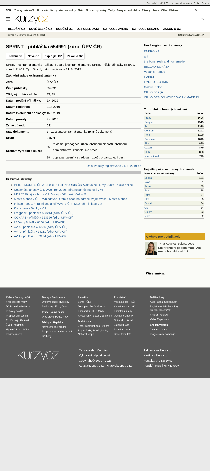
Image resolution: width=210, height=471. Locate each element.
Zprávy (18, 10)
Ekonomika (84, 311)
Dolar (64, 306)
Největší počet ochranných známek (169, 169)
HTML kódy (171, 365)
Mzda (58, 316)
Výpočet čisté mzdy (16, 302)
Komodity (70, 10)
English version (159, 325)
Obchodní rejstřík (155, 3)
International (151, 156)
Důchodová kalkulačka (18, 306)
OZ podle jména (115, 28)
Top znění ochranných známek (165, 109)
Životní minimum (15, 325)
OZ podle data (88, 28)
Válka (164, 10)
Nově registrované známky (163, 45)
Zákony (146, 10)
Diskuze (173, 10)
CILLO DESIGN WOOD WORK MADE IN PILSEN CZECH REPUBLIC (174, 97)
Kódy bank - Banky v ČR (30, 208)
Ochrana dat (87, 350)
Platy (65, 316)
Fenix (147, 190)
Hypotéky (101, 10)
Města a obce (121, 302)
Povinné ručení (14, 334)
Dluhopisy (83, 306)
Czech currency (158, 329)
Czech (148, 147)
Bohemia (149, 139)
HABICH (149, 77)
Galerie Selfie (153, 87)
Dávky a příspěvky (52, 322)
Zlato (81, 10)
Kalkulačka (134, 10)
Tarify (111, 10)
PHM (88, 330)
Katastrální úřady (123, 311)
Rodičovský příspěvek (17, 320)
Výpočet (25, 297)
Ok (146, 207)
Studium (206, 3)
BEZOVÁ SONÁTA (156, 66)
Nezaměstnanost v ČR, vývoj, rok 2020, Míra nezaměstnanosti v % (58, 189)
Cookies (102, 350)
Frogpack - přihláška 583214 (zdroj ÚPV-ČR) (44, 213)
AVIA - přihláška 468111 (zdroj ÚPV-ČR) (40, 231)
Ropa (81, 330)
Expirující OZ (53, 56)
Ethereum (106, 315)
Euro (57, 306)
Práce (156, 10)
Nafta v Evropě (86, 334)
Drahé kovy (84, 321)
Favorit (148, 203)
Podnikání (119, 297)
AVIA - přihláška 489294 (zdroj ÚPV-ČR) (40, 236)
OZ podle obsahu (145, 28)
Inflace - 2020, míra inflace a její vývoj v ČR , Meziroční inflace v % (58, 203)
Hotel (147, 134)
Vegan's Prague (154, 71)
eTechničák (165, 310)
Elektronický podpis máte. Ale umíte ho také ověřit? (179, 249)
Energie (121, 10)
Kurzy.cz (10, 35)
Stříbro (105, 326)
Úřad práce (48, 316)
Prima (147, 186)
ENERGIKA (152, 51)
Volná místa (57, 312)
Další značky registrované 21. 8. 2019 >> (114, 165)
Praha (147, 117)
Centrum (149, 130)
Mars (147, 216)
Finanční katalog (159, 314)
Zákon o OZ (75, 56)
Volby (153, 319)
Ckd (146, 199)
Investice (83, 297)
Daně (117, 334)
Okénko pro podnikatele (163, 236)
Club (147, 151)
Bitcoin (89, 10)
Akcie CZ (29, 10)
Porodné (61, 327)
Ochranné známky (26, 35)
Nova (147, 182)
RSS (158, 365)
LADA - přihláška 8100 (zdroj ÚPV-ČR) (39, 222)
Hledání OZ (15, 56)
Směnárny (47, 306)
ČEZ (88, 302)
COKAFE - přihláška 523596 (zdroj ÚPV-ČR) (43, 217)
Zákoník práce (121, 325)
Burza (81, 302)
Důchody (46, 336)
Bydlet (197, 3)
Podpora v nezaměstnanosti (57, 331)
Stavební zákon (122, 329)
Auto (152, 302)
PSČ (132, 302)
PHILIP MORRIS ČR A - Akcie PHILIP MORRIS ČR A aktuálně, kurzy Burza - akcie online (73, 185)
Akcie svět (42, 10)
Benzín (96, 330)
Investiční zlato (92, 326)
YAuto (178, 3)
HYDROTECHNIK (156, 82)
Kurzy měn (56, 10)
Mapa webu (163, 319)
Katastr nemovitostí (124, 306)
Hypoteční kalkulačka (17, 329)
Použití (148, 365)
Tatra (147, 194)
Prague (148, 122)
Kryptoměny (84, 315)
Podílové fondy (97, 306)
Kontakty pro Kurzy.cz (157, 360)
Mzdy (101, 311)
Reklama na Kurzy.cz (157, 350)
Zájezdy (169, 3)
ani (146, 56)
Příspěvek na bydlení (17, 315)
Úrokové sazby (50, 302)
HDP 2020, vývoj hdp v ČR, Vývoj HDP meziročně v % (50, 194)
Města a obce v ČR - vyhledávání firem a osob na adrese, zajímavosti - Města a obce (70, 199)
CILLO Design (153, 92)
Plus (146, 143)
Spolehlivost (170, 302)
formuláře (126, 334)
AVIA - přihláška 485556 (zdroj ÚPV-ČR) (40, 227)
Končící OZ (64, 28)
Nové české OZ (40, 28)
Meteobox (187, 3)
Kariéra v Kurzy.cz (155, 355)
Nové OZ (33, 56)
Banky (45, 297)
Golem (148, 211)
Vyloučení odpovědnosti (95, 355)
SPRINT (41, 35)
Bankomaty (58, 297)
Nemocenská (49, 327)
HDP (94, 311)
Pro (146, 126)
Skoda (148, 177)
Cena (160, 302)
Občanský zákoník (124, 320)
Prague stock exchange (162, 334)
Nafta (104, 330)
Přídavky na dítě (14, 311)
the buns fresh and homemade (164, 61)
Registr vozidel (158, 306)
